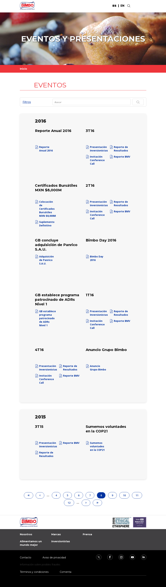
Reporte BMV (122, 156)
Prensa (87, 534)
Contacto (25, 557)
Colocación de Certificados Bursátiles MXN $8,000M (47, 208)
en (122, 5)
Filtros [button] (27, 102)
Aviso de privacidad (54, 557)
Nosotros (26, 534)
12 (71, 501)
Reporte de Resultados (121, 148)
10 (126, 494)
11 (139, 494)
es (114, 5)
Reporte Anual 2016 (46, 148)
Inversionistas (60, 541)
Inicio (23, 68)
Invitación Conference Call (97, 160)
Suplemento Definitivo (46, 223)
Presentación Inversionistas (99, 148)
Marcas (56, 534)
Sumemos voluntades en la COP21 (97, 446)
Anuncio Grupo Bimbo (98, 367)
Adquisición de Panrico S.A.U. (46, 260)
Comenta (65, 571)
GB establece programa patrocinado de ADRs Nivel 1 (47, 318)
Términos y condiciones (34, 571)
